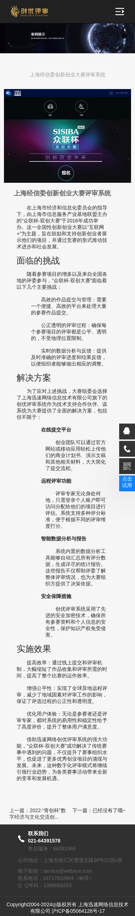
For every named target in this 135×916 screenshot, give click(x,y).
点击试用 (127, 482)
